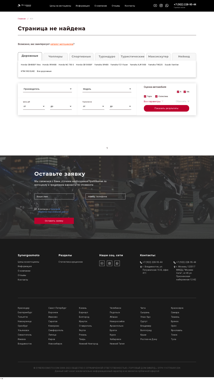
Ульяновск (23, 330)
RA (188, 92)
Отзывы (116, 6)
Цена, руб (26, 102)
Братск (113, 330)
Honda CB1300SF (84, 65)
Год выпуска (87, 102)
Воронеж (53, 312)
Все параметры (154, 101)
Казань (83, 308)
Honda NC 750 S (66, 65)
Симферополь (55, 330)
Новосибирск (55, 344)
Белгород (84, 317)
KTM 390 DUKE (28, 71)
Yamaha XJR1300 (138, 65)
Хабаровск (115, 339)
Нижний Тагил (117, 344)
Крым (143, 335)
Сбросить (182, 101)
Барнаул (83, 312)
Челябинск (115, 308)
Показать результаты (166, 108)
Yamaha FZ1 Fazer (119, 65)
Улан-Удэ (145, 317)
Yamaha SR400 (101, 65)
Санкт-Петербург (57, 308)
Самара (175, 312)
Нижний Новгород (88, 344)
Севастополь (25, 335)
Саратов (52, 321)
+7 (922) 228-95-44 (185, 4)
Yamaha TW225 (155, 65)
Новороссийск (117, 321)
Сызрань (145, 312)
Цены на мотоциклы (60, 6)
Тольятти (23, 317)
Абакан (114, 317)
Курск (113, 335)
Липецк (52, 335)
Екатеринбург (25, 312)
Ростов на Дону (148, 339)
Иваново (53, 317)
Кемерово (53, 326)
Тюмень (175, 317)
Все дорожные (44, 71)
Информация (83, 6)
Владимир (145, 326)
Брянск (175, 321)
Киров (51, 339)
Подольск (115, 312)
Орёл (174, 326)
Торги (149, 96)
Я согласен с (53, 210)
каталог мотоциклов (61, 44)
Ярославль (176, 330)
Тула (173, 339)
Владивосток (25, 344)
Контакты (130, 6)
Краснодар (24, 308)
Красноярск (177, 308)
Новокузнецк (25, 321)
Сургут (144, 321)
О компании (101, 6)
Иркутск (83, 321)
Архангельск (116, 326)
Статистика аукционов (71, 262)
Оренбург (23, 326)
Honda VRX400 (49, 65)
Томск (174, 335)
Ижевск (22, 339)
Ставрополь (85, 326)
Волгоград (146, 330)
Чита (143, 308)
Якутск (82, 330)
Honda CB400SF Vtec (31, 65)
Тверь (82, 339)
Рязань (83, 335)
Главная (22, 19)
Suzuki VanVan (172, 65)
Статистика (163, 96)
